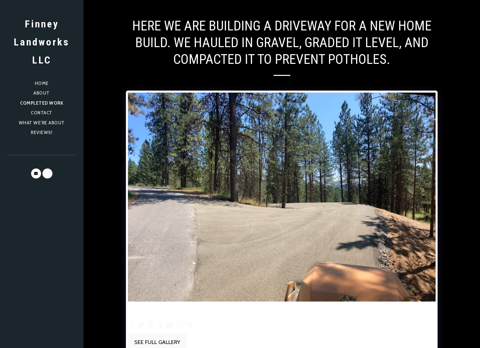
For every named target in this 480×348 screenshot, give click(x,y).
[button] (36, 173)
